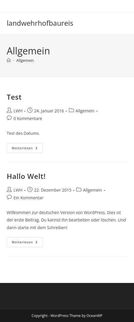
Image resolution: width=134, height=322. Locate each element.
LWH (18, 111)
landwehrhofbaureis (40, 23)
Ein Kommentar (28, 197)
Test (14, 97)
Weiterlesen (27, 148)
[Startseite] (9, 60)
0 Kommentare (28, 118)
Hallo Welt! (26, 176)
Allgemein (25, 60)
